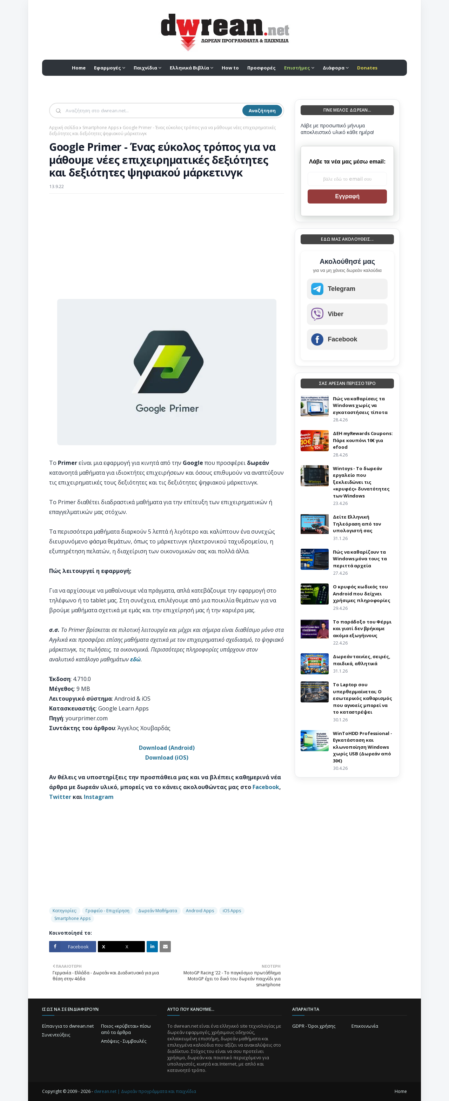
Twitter (60, 797)
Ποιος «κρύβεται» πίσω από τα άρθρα (126, 1029)
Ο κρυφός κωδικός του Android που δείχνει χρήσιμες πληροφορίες (361, 593)
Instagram (99, 797)
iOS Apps (232, 911)
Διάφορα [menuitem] (333, 68)
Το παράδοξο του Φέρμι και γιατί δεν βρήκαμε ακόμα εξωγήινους (362, 629)
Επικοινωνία (364, 1026)
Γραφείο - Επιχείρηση (107, 911)
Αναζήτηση (262, 110)
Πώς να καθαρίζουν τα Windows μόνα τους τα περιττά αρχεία (360, 559)
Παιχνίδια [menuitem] (145, 68)
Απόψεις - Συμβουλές (123, 1041)
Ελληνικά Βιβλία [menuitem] (189, 68)
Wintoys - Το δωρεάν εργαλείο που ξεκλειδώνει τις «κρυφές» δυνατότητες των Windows (361, 482)
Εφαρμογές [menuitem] (107, 68)
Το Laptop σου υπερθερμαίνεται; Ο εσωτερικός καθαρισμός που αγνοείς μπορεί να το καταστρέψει (362, 698)
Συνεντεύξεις (56, 1035)
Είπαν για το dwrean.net (68, 1026)
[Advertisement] (166, 250)
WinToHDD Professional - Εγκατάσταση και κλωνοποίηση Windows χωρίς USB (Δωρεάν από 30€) (362, 747)
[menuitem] (299, 68)
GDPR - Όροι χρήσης (313, 1026)
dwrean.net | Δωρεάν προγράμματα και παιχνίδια (145, 1091)
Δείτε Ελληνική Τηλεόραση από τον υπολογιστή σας (357, 524)
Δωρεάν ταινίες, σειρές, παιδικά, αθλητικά (361, 660)
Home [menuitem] (79, 68)
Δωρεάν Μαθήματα (157, 911)
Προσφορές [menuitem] (261, 68)
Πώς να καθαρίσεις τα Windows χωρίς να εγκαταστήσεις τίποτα (360, 405)
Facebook (266, 787)
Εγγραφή (347, 196)
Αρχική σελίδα (63, 128)
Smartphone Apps (100, 128)
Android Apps (200, 911)
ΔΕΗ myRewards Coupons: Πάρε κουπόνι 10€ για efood (363, 440)
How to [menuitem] (230, 68)
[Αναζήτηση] (153, 110)
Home (401, 1091)
